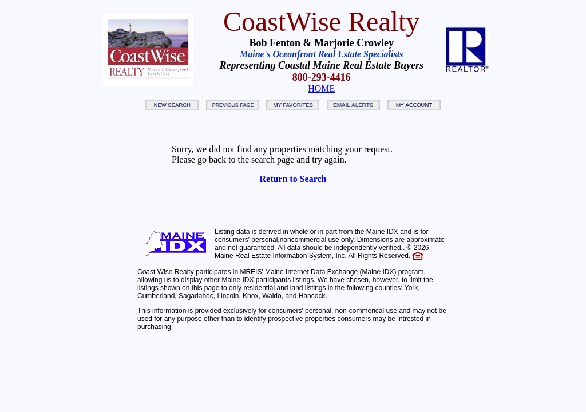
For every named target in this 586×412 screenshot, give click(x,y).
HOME (321, 88)
